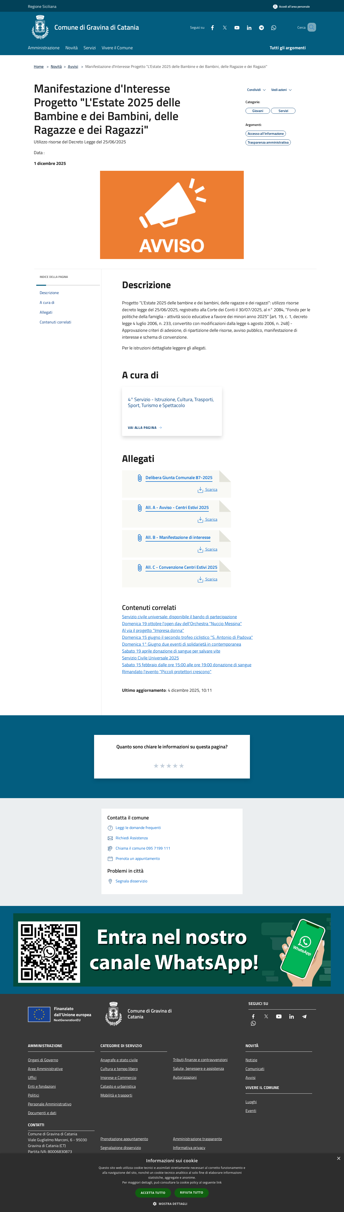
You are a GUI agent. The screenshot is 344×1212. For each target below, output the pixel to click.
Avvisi (73, 66)
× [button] (338, 1159)
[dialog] (172, 1182)
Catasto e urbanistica (118, 1086)
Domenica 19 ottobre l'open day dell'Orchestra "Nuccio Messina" (182, 623)
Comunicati (255, 1069)
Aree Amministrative (45, 1069)
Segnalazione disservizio (120, 1147)
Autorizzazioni (185, 1077)
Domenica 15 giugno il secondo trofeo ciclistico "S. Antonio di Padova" (187, 637)
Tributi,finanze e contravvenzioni (200, 1060)
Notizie (251, 1060)
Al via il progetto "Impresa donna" (153, 630)
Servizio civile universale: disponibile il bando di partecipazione (179, 616)
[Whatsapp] (266, 27)
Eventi (251, 1110)
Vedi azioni (282, 90)
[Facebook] (205, 27)
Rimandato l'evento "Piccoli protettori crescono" (166, 671)
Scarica (207, 489)
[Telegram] (254, 27)
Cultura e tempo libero (119, 1069)
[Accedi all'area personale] (291, 6)
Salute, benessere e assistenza (198, 1068)
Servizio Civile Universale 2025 (150, 658)
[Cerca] (310, 27)
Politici (33, 1095)
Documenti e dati (42, 1113)
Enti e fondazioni (42, 1086)
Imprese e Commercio (118, 1077)
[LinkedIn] (242, 27)
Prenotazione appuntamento (124, 1139)
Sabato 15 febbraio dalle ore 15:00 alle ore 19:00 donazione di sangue (186, 664)
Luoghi (251, 1102)
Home (39, 66)
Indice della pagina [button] (54, 276)
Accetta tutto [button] (153, 1193)
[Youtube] (230, 27)
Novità (56, 66)
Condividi (257, 90)
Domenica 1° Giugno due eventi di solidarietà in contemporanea (181, 644)
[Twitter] (217, 27)
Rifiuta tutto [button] (191, 1192)
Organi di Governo (43, 1060)
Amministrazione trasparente (197, 1139)
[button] (172, 1203)
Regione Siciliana (42, 6)
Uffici (32, 1077)
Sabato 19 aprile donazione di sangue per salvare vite (171, 651)
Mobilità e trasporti (116, 1095)
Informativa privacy (189, 1147)
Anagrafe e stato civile (119, 1060)
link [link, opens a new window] (219, 1182)
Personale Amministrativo (49, 1104)
